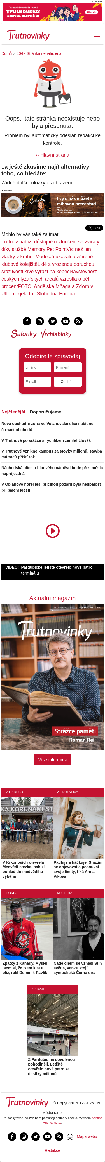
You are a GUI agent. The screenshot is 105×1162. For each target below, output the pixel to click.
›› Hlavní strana (52, 155)
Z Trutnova (67, 792)
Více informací (52, 759)
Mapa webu (87, 1136)
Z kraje (38, 989)
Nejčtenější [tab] (13, 412)
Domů (6, 53)
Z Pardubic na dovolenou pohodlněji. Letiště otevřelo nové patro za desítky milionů (51, 1066)
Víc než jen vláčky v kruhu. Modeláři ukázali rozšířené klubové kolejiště (47, 257)
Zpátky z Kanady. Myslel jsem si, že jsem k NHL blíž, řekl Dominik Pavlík (25, 968)
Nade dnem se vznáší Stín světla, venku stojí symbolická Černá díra (78, 968)
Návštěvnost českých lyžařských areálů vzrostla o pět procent (49, 279)
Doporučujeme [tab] (45, 412)
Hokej (11, 893)
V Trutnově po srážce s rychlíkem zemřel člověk (46, 440)
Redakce (52, 1150)
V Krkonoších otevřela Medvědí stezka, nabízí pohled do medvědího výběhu (24, 869)
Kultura (65, 893)
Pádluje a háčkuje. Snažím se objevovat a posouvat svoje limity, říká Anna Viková (78, 869)
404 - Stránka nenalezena (39, 53)
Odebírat (68, 381)
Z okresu (14, 792)
